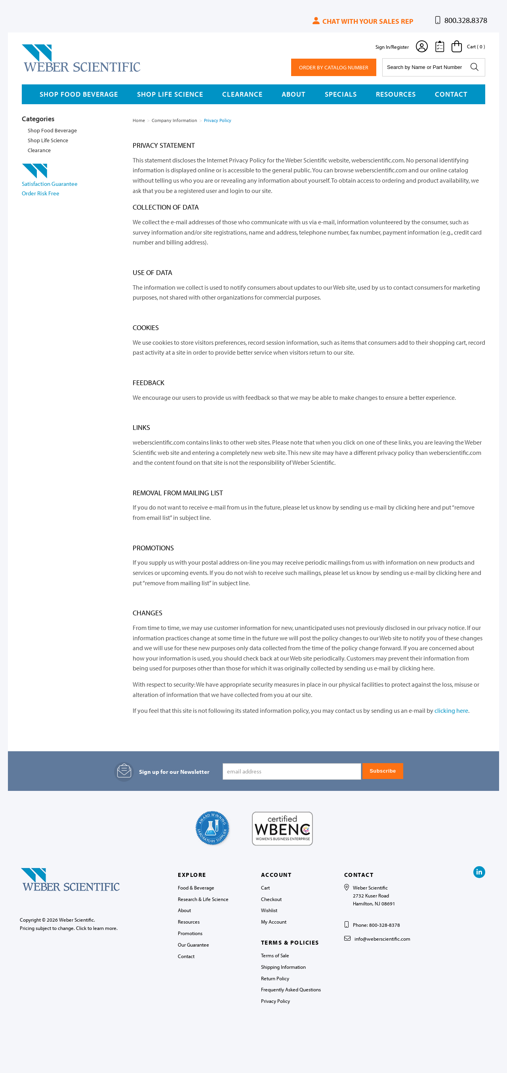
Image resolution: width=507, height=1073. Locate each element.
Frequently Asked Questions (291, 989)
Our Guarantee (193, 944)
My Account (273, 921)
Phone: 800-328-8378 (376, 925)
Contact (451, 94)
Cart (265, 887)
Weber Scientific (40, 71)
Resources (396, 94)
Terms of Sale (275, 955)
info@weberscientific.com (382, 939)
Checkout (271, 899)
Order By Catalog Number (333, 67)
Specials (341, 94)
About (293, 94)
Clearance (242, 94)
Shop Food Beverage (79, 94)
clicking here (451, 710)
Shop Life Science (170, 94)
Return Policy (275, 978)
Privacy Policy (275, 1001)
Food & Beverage (196, 887)
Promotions (190, 933)
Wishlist (269, 910)
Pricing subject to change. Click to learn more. (69, 928)
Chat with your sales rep (362, 21)
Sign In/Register (392, 47)
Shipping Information (283, 967)
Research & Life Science (203, 899)
